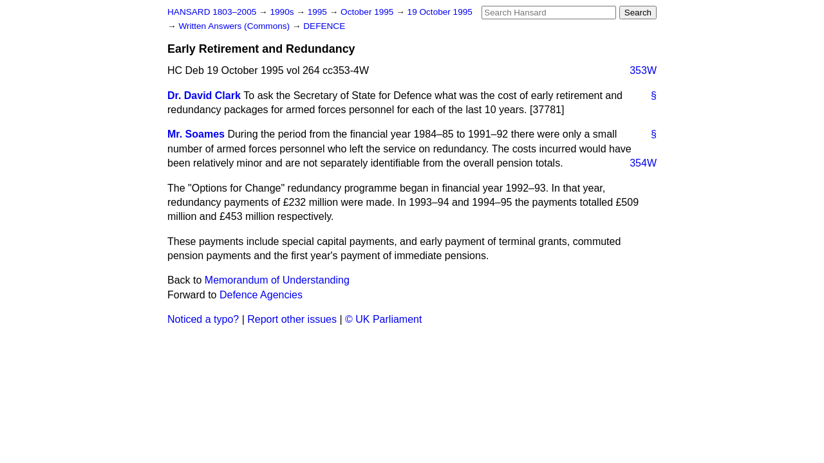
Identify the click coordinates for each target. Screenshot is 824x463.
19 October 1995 (440, 12)
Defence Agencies (261, 294)
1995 (319, 12)
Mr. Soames (196, 134)
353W (643, 70)
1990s (283, 12)
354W (643, 163)
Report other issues (292, 319)
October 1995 (368, 12)
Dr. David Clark (204, 95)
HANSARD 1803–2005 (211, 12)
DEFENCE (324, 26)
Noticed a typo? (203, 319)
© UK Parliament (383, 319)
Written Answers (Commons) (235, 26)
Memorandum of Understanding (277, 280)
